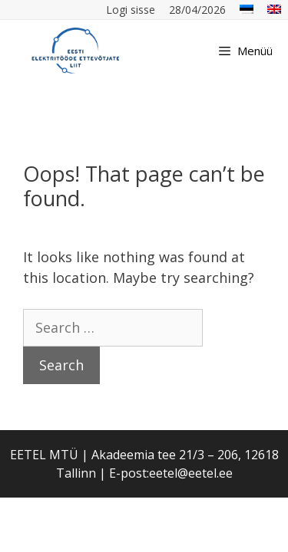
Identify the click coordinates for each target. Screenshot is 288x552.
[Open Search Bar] (188, 50)
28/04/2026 (197, 9)
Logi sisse (130, 9)
